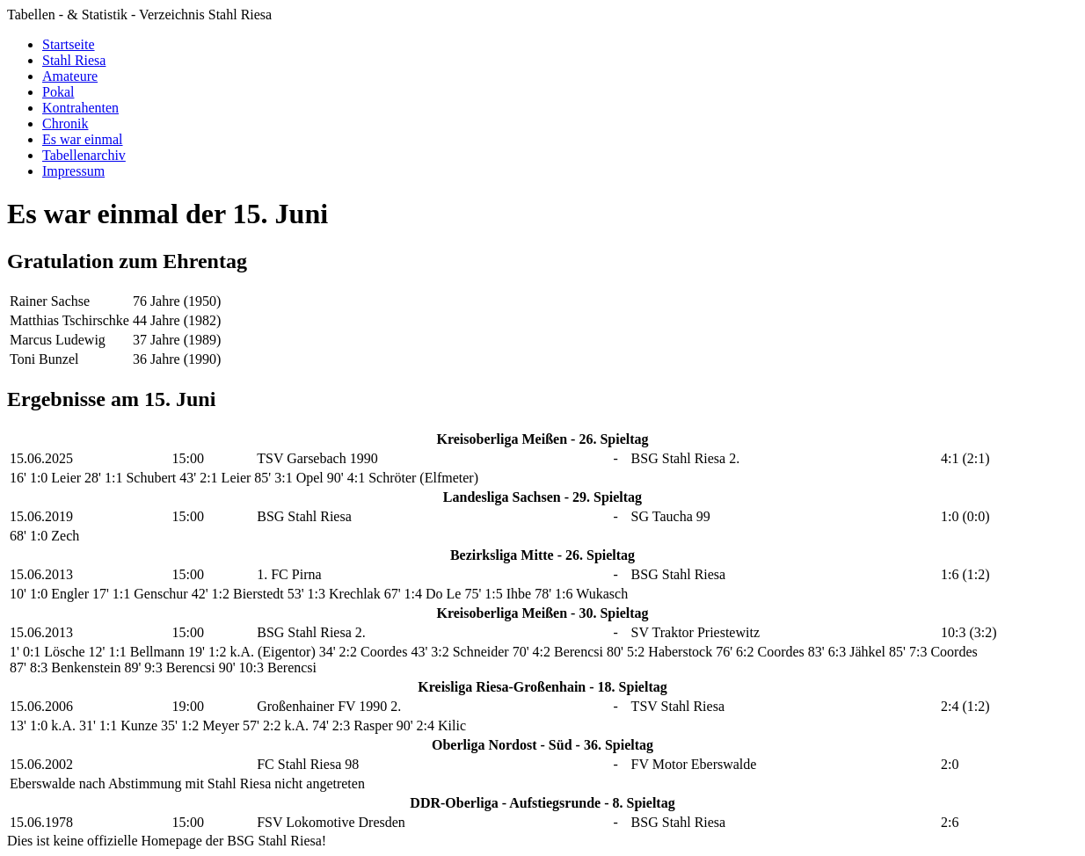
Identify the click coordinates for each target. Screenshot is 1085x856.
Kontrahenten (80, 107)
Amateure (70, 76)
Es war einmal (82, 139)
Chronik (65, 123)
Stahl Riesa (74, 60)
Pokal (58, 91)
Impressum (73, 170)
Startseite (68, 44)
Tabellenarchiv (84, 155)
